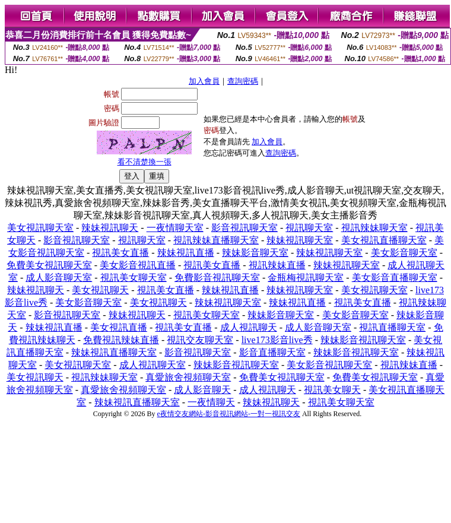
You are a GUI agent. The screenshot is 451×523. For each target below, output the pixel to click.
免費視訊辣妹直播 (121, 340)
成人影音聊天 (202, 390)
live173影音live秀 (277, 340)
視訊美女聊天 (332, 390)
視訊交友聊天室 (200, 340)
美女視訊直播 (118, 327)
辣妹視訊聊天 (109, 228)
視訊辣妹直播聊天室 (216, 240)
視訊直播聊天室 (392, 327)
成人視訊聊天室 (152, 365)
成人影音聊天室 (59, 277)
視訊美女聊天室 (133, 277)
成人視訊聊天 (248, 327)
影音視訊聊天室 (244, 228)
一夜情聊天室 (175, 228)
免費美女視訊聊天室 (49, 265)
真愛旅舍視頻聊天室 (188, 377)
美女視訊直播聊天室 (384, 240)
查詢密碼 (242, 81)
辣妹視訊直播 (185, 253)
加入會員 (204, 81)
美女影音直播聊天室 (394, 277)
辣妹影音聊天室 (255, 253)
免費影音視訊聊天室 (217, 277)
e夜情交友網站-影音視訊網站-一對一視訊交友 (228, 414)
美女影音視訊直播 (138, 265)
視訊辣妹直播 (277, 265)
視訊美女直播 (120, 253)
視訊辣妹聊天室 (374, 228)
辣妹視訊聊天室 (299, 240)
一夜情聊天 (211, 402)
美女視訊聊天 (100, 290)
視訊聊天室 (309, 228)
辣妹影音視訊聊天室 (363, 340)
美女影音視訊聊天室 (329, 365)
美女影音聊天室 (404, 253)
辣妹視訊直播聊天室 (114, 352)
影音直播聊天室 (272, 352)
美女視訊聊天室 (40, 228)
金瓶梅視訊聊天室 (306, 277)
